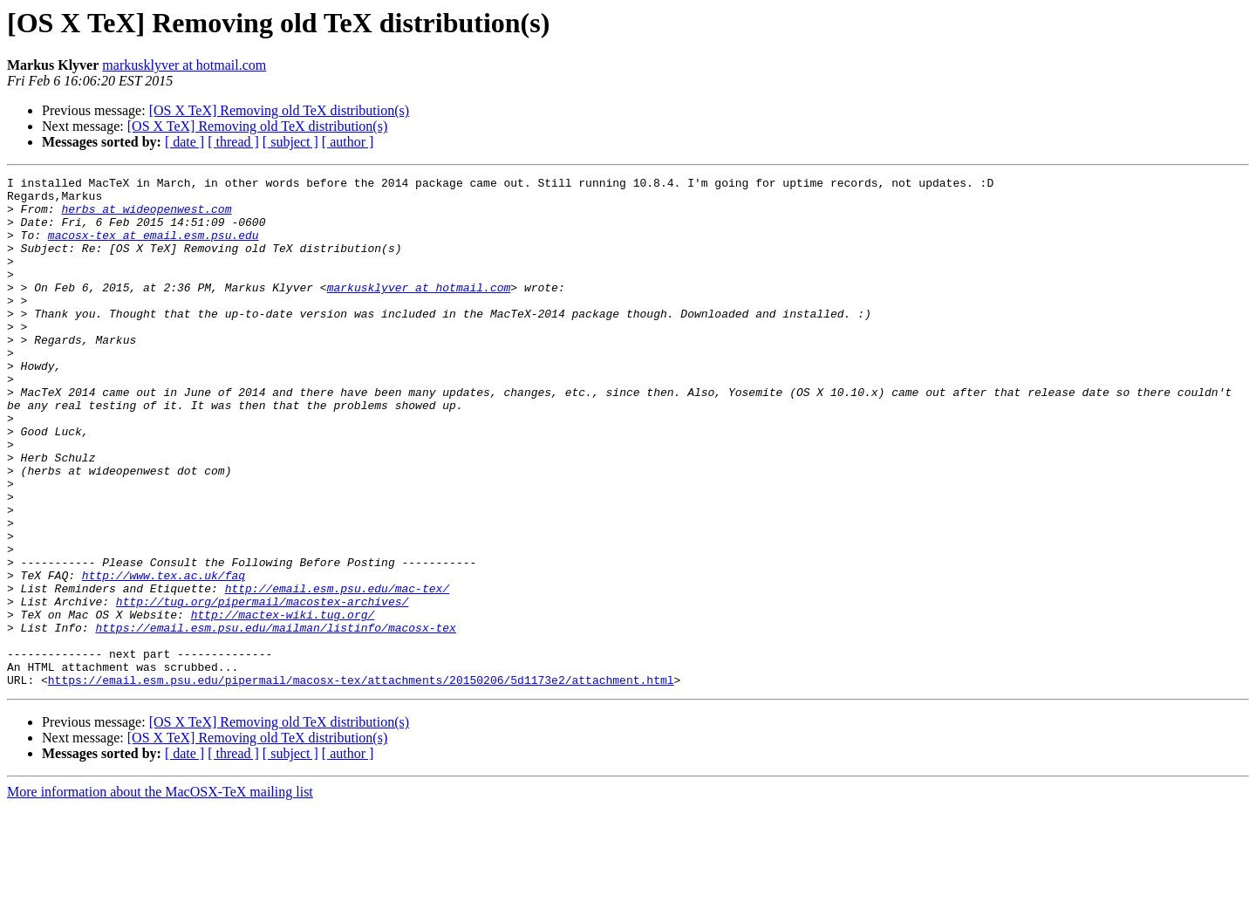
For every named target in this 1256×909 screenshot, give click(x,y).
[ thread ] (233, 141)
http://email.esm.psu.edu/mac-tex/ (337, 672)
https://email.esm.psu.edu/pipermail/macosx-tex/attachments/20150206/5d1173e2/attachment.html (361, 781)
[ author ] (348, 141)
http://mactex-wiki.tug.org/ (283, 703)
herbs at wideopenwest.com (146, 216)
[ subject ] (290, 141)
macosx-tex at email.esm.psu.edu (153, 248)
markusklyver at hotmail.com (184, 65)
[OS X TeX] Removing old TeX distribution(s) (279, 110)
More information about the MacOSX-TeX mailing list (160, 893)
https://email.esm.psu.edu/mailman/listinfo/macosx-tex (275, 719)
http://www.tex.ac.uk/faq (163, 656)
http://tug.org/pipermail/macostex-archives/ (262, 687)
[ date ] (184, 141)
